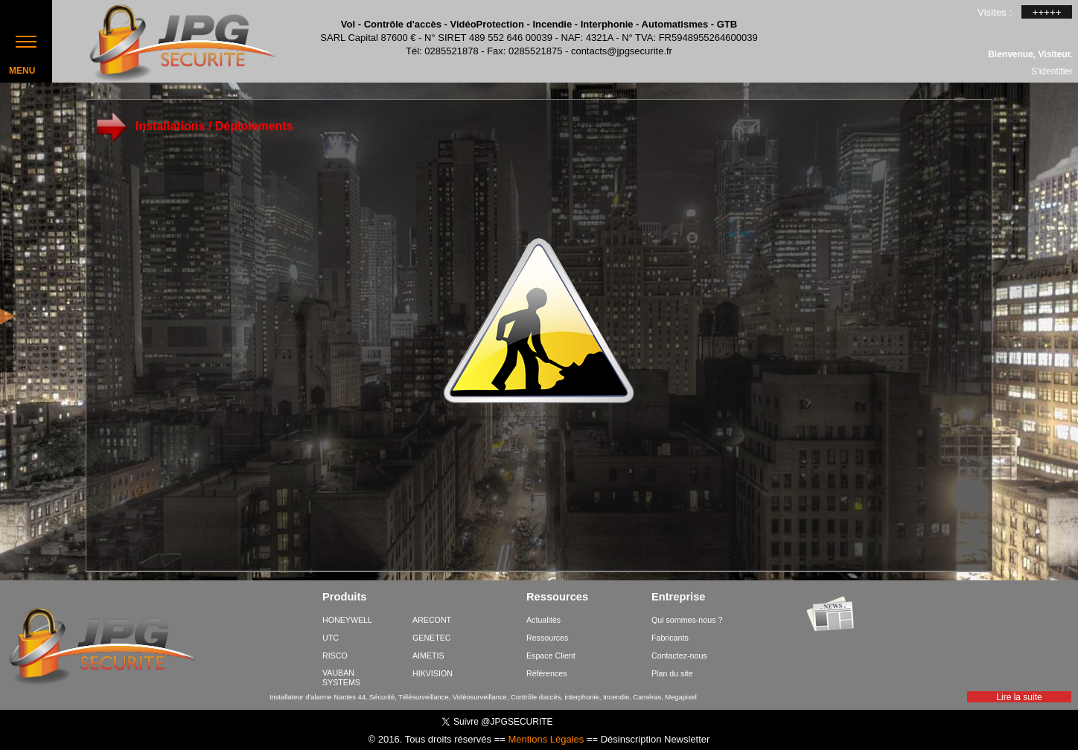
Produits (344, 597)
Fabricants (670, 637)
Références (546, 673)
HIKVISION (432, 673)
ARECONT (431, 619)
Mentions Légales (546, 739)
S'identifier (1052, 70)
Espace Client (550, 655)
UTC (330, 637)
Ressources (557, 597)
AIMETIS (428, 655)
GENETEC (431, 637)
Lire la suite (1019, 697)
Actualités (543, 619)
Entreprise (678, 597)
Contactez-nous (679, 655)
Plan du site (672, 673)
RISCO (335, 655)
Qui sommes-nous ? (686, 619)
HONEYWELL (347, 619)
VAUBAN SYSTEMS (341, 677)
